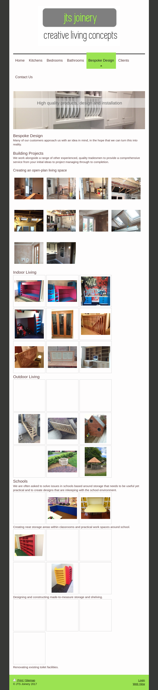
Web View (139, 684)
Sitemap (30, 680)
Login (141, 680)
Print (18, 680)
